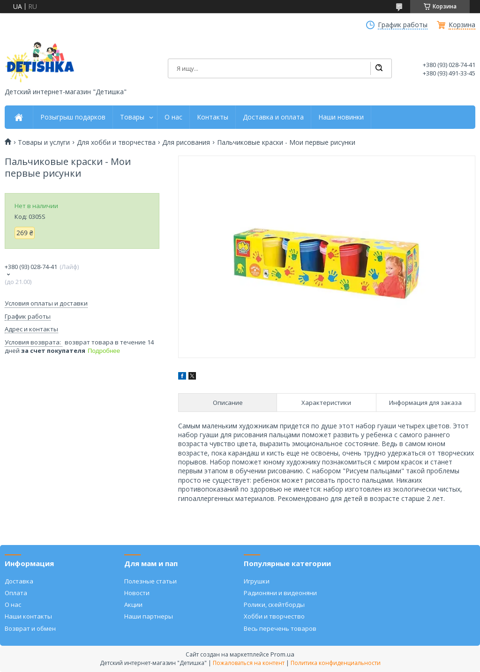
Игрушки (257, 581)
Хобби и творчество (274, 616)
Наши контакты (28, 616)
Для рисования (186, 142)
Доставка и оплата (273, 117)
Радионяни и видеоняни (280, 593)
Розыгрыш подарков (72, 117)
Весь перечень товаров (280, 628)
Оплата (16, 593)
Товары (132, 117)
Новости (137, 593)
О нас (173, 117)
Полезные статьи (150, 581)
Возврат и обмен (30, 628)
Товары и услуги (44, 142)
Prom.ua (282, 654)
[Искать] (378, 68)
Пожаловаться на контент (249, 663)
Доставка (19, 581)
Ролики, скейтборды (274, 604)
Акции (133, 604)
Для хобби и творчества (116, 142)
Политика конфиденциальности (336, 663)
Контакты (212, 117)
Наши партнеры (148, 616)
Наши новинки (341, 117)
